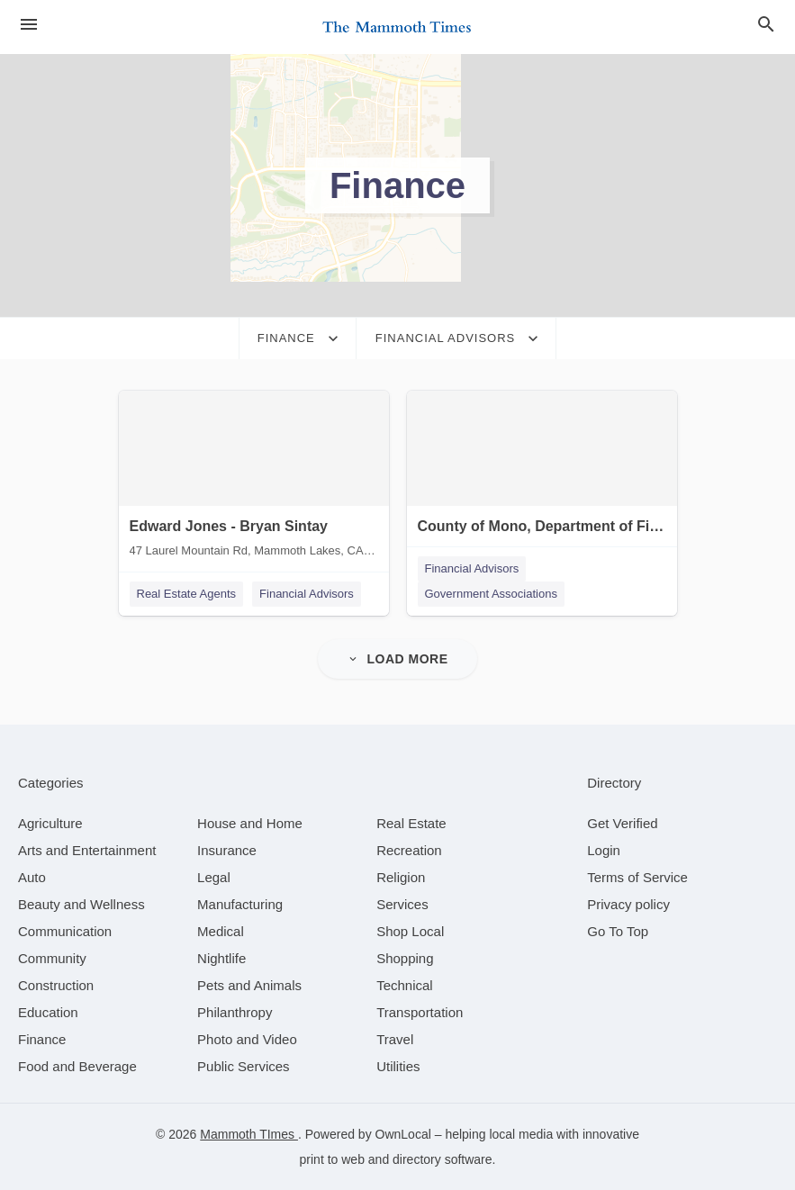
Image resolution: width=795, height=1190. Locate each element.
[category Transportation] (419, 1012)
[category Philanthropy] (234, 1012)
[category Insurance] (227, 850)
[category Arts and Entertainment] (87, 850)
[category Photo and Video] (247, 1039)
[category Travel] (394, 1039)
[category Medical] (220, 931)
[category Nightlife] (221, 958)
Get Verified (622, 823)
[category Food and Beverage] (77, 1066)
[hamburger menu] (29, 24)
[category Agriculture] (50, 823)
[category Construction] (56, 985)
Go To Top (617, 931)
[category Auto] (32, 877)
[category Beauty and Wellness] (81, 904)
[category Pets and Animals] (249, 985)
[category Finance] (42, 1039)
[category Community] (52, 958)
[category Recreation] (409, 850)
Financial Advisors (306, 593)
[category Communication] (65, 931)
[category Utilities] (398, 1066)
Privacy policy (628, 904)
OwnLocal (403, 1134)
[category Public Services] (243, 1066)
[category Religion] (400, 877)
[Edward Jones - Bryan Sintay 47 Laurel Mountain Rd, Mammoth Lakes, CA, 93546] (254, 478)
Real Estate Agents (187, 593)
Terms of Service (637, 877)
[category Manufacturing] (240, 904)
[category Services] (402, 904)
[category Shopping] (404, 958)
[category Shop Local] (410, 931)
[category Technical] (404, 985)
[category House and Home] (250, 823)
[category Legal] (213, 877)
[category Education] (48, 1012)
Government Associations (491, 593)
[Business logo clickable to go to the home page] (398, 27)
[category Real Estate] (411, 823)
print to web (332, 1159)
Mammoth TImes (249, 1134)
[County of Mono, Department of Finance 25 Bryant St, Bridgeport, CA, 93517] (542, 478)
